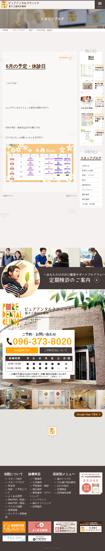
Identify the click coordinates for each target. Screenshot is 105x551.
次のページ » (71, 196)
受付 (31, 30)
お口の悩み (63, 485)
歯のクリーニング (42, 503)
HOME (5, 30)
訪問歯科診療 (64, 492)
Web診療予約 (22, 350)
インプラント (87, 190)
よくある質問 (15, 496)
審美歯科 (85, 194)
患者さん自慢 (87, 170)
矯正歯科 (85, 199)
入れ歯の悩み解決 (66, 482)
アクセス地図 (15, 506)
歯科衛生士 (86, 185)
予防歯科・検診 (41, 485)
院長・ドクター (88, 175)
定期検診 (61, 489)
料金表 (11, 485)
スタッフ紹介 (15, 478)
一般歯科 (37, 478)
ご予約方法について (55, 350)
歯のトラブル (64, 478)
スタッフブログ (18, 30)
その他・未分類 (88, 204)
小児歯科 (37, 482)
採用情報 (12, 510)
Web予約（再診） (17, 503)
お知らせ (85, 166)
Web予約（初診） (17, 499)
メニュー (100, 5)
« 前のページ (8, 196)
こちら (59, 376)
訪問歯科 (37, 506)
